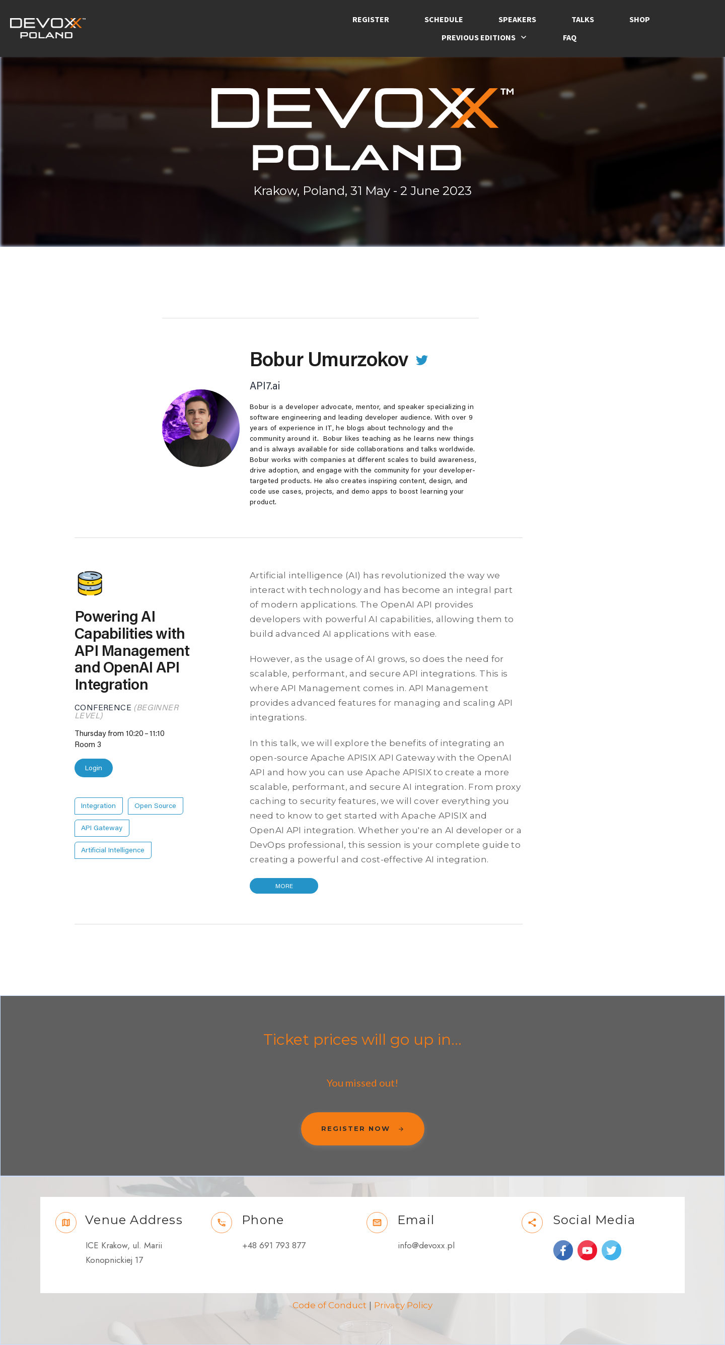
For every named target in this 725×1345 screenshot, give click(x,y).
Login (93, 768)
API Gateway (101, 828)
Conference (103, 707)
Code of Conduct (330, 1305)
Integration (98, 806)
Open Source (155, 806)
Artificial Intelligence (112, 850)
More (284, 886)
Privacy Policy (403, 1305)
